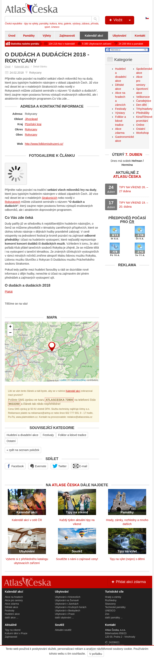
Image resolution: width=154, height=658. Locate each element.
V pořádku (95, 653)
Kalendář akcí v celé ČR (27, 520)
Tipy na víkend (12, 630)
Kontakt (140, 35)
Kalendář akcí (94, 35)
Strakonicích (49, 197)
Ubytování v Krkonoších (67, 597)
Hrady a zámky (113, 597)
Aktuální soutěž (63, 630)
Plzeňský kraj (33, 124)
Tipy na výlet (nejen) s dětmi (127, 559)
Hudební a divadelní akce (22, 435)
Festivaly (48, 435)
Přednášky (142, 112)
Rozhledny (111, 600)
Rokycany (31, 129)
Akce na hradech (14, 597)
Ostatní (11, 441)
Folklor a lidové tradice (72, 435)
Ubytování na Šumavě (67, 600)
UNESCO (110, 610)
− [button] (10, 333)
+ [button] (10, 327)
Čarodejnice (143, 100)
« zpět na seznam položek (23, 450)
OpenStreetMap (78, 380)
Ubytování (119, 35)
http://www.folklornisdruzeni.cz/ (44, 143)
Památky (29, 35)
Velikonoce (143, 96)
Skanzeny (110, 603)
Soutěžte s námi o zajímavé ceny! (77, 559)
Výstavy (120, 112)
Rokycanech (12, 201)
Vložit (121, 20)
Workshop (142, 132)
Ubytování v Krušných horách (70, 607)
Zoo (107, 614)
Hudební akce (12, 614)
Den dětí (141, 104)
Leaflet (63, 380)
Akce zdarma (12, 603)
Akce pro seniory (14, 600)
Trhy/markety (144, 108)
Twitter (60, 466)
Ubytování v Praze (65, 614)
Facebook (15, 466)
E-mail (80, 466)
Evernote (38, 466)
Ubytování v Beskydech (67, 610)
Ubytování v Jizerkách (66, 603)
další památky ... (114, 617)
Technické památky (115, 607)
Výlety (47, 35)
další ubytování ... (64, 617)
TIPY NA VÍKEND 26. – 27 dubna (133, 189)
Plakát (9, 291)
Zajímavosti (67, 35)
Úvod (11, 35)
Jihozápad (31, 119)
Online (140, 124)
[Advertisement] (127, 294)
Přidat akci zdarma (128, 582)
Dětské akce (11, 607)
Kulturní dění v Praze (16, 633)
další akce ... (11, 617)
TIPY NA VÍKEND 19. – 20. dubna (133, 204)
